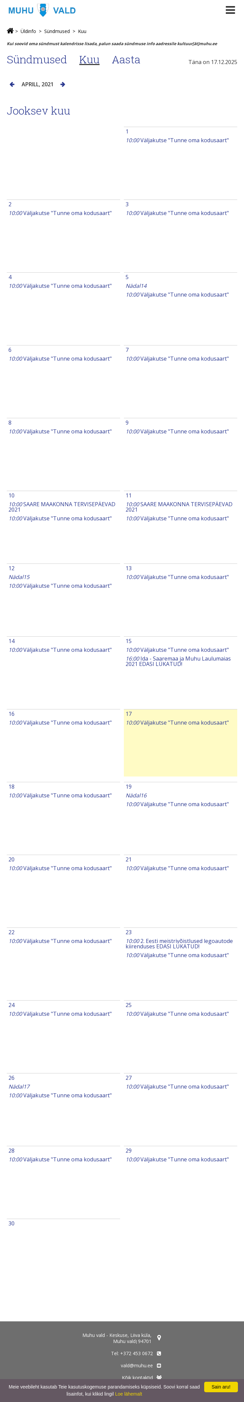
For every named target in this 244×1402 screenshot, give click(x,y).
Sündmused (57, 31)
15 (129, 641)
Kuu (82, 31)
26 (11, 1077)
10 (11, 495)
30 (11, 1223)
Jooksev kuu (38, 110)
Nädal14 (136, 285)
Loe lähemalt (128, 1394)
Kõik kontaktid (137, 1377)
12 (11, 568)
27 (129, 1077)
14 (11, 641)
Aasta (126, 59)
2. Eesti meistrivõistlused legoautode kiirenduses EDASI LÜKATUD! (179, 943)
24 (11, 1005)
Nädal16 (136, 795)
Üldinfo (28, 31)
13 (129, 568)
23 (129, 932)
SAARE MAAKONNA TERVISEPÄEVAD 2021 (61, 506)
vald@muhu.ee (137, 1365)
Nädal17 (18, 1086)
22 (11, 932)
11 (129, 495)
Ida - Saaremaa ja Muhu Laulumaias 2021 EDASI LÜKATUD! (178, 661)
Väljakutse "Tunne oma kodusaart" (177, 140)
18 (11, 786)
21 (129, 859)
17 (129, 714)
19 (129, 786)
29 (129, 1150)
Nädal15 (18, 577)
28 (11, 1150)
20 (11, 859)
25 (129, 1005)
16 (11, 714)
